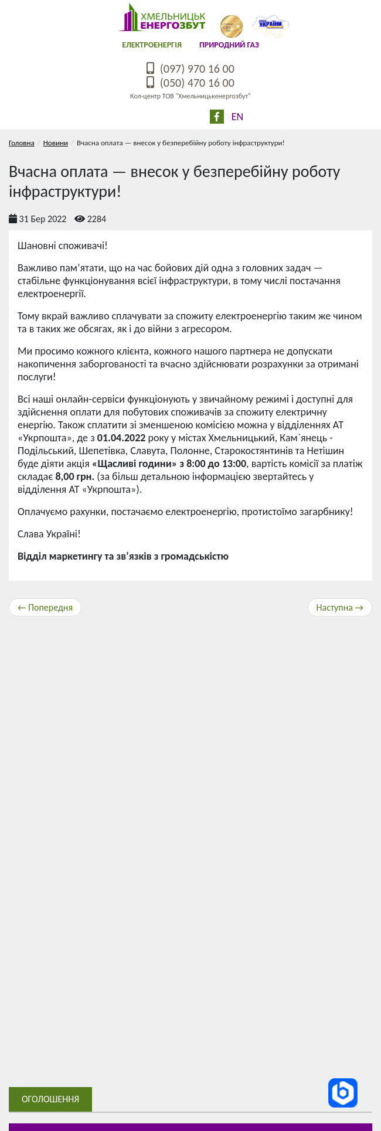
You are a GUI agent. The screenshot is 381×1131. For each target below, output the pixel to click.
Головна (22, 142)
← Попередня (45, 607)
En (237, 116)
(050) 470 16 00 (190, 83)
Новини (55, 142)
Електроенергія (152, 45)
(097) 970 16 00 (190, 69)
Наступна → (340, 607)
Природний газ (229, 45)
